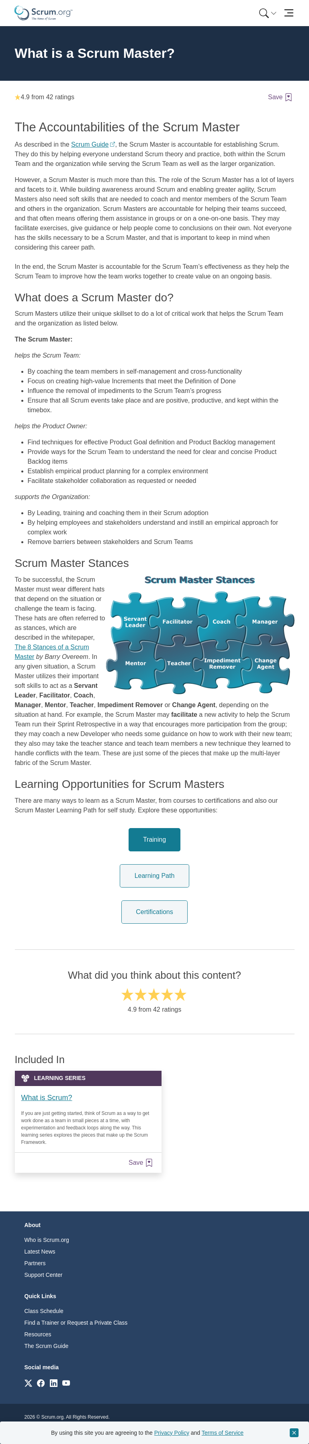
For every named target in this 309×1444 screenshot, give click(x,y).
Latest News (40, 1251)
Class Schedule (44, 1311)
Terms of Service (223, 1433)
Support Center (44, 1275)
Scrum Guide (89, 144)
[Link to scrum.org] (28, 1382)
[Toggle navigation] (289, 13)
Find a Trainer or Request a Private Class (76, 1322)
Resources (38, 1334)
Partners (35, 1263)
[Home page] (43, 13)
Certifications (154, 911)
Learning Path (155, 875)
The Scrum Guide (47, 1346)
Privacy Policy (171, 1433)
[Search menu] (268, 13)
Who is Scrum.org (47, 1240)
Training (154, 839)
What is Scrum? (46, 1098)
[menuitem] (267, 13)
